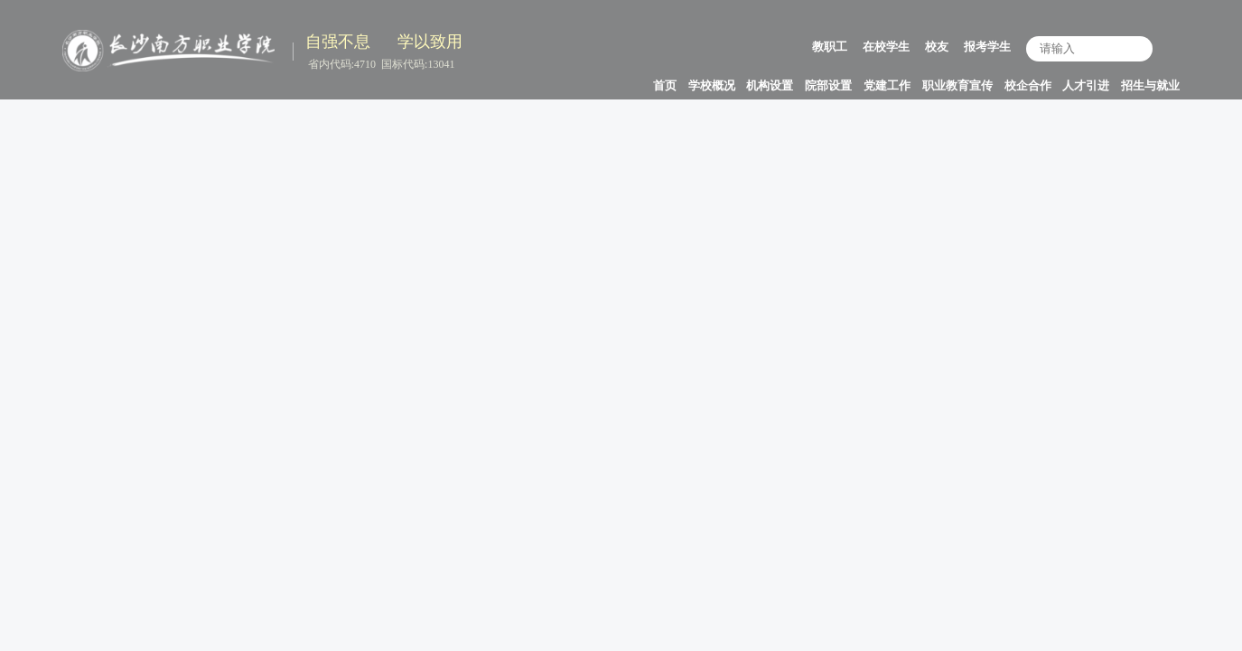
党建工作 (887, 85)
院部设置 (828, 85)
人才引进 (1085, 85)
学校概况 (711, 85)
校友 (936, 46)
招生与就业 (1150, 85)
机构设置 (769, 85)
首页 (665, 85)
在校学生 (886, 46)
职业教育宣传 (957, 85)
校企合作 (1027, 85)
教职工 (829, 46)
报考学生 (987, 46)
